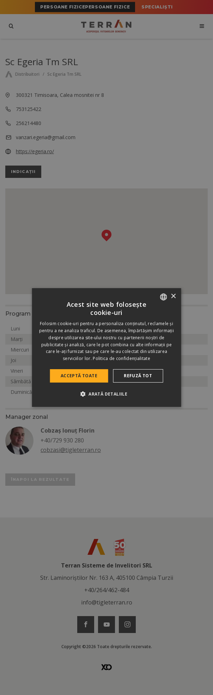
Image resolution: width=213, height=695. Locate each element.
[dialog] (106, 347)
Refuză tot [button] (138, 376)
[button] (106, 394)
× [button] (173, 296)
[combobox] (163, 296)
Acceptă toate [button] (79, 376)
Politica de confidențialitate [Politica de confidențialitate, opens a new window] (121, 358)
